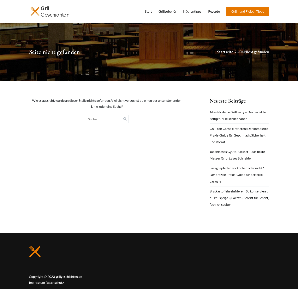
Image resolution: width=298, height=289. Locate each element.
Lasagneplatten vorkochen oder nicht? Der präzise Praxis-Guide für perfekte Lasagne (237, 174)
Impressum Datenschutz (46, 282)
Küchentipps (192, 11)
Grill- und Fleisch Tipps (247, 11)
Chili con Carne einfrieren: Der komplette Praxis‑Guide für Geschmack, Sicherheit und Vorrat (239, 135)
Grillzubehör (168, 11)
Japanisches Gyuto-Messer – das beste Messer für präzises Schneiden (237, 155)
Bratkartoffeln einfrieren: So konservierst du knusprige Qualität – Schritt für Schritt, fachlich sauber (239, 197)
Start (148, 11)
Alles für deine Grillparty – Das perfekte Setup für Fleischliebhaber (238, 115)
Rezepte (214, 11)
